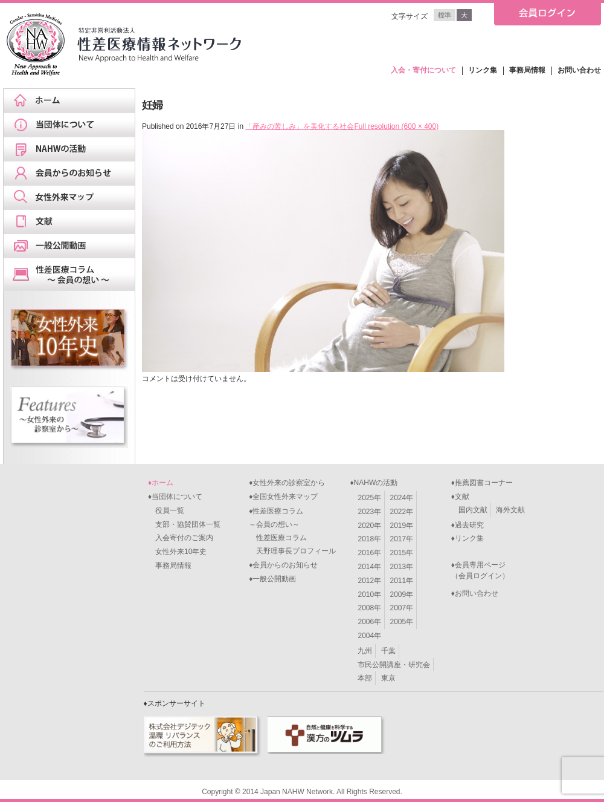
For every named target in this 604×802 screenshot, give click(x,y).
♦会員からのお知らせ (283, 565)
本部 (365, 678)
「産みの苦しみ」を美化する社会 (299, 126)
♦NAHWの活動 (373, 482)
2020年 (369, 525)
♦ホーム (160, 482)
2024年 (402, 498)
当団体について (73, 125)
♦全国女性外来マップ (283, 496)
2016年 (369, 553)
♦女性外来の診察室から (287, 482)
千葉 (388, 651)
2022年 (402, 511)
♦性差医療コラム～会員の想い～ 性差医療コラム (278, 524)
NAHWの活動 (73, 149)
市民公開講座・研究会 (394, 664)
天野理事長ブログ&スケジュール (73, 274)
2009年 (402, 594)
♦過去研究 (467, 525)
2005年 (402, 622)
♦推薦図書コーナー (482, 482)
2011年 (402, 580)
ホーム (73, 101)
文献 (73, 222)
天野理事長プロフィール (292, 551)
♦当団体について (175, 496)
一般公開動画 (73, 246)
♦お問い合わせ (474, 593)
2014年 (369, 566)
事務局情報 (527, 70)
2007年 (402, 608)
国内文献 (472, 510)
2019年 (402, 525)
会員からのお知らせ (73, 173)
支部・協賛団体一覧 (184, 524)
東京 (388, 678)
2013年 (402, 566)
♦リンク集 (467, 538)
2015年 (402, 553)
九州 (365, 651)
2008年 (369, 608)
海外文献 (510, 510)
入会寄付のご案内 (180, 537)
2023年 (369, 511)
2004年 (369, 635)
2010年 (369, 594)
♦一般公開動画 (272, 579)
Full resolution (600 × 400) (396, 126)
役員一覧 (166, 510)
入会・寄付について (423, 70)
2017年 (402, 539)
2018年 (369, 539)
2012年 (369, 580)
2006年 (369, 622)
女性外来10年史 (177, 551)
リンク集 (482, 70)
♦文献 (460, 496)
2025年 (369, 498)
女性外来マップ (73, 198)
